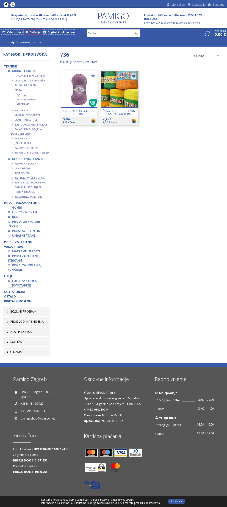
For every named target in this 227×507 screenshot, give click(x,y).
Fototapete (21, 287)
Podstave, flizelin (26, 232)
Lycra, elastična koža (30, 82)
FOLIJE (8, 277)
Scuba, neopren (25, 86)
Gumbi (17, 209)
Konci (16, 218)
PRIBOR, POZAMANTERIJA (22, 204)
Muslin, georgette (27, 116)
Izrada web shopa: (194, 504)
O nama (16, 353)
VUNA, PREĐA (13, 248)
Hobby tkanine (25, 193)
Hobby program (24, 214)
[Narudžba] (206, 57)
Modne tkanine (24, 72)
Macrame (22, 105)
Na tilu (21, 96)
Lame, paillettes (26, 121)
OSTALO (10, 298)
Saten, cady (23, 139)
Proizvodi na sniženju (27, 323)
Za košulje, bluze (26, 149)
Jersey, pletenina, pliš (30, 77)
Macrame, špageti (26, 253)
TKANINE (10, 68)
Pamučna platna (26, 165)
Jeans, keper (23, 144)
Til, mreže (21, 112)
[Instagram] (12, 5)
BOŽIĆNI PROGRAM (23, 313)
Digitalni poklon (17, 303)
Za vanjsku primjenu (29, 198)
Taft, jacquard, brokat (31, 126)
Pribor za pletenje (18, 243)
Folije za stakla (24, 282)
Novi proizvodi (21, 333)
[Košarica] (207, 34)
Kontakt (17, 343)
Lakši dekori (23, 169)
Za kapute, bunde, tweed (32, 154)
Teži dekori (22, 174)
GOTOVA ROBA (14, 293)
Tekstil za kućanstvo (30, 184)
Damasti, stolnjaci (28, 188)
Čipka (18, 91)
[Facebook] (6, 5)
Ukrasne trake (23, 237)
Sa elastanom (26, 100)
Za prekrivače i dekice (29, 179)
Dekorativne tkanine (28, 160)
